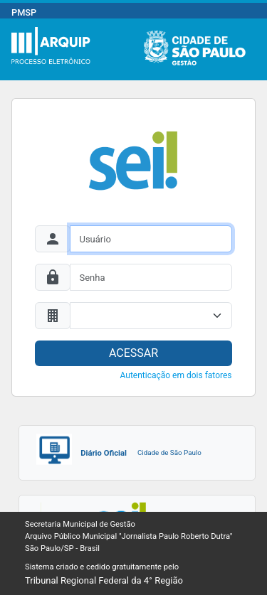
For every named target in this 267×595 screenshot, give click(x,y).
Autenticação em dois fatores (176, 375)
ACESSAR (133, 353)
